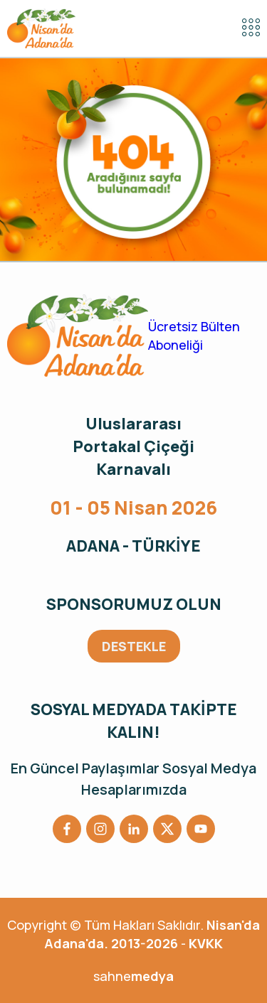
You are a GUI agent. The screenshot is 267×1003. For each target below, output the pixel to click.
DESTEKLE (134, 646)
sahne (133, 976)
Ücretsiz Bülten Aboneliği (194, 335)
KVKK (206, 943)
